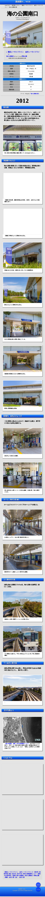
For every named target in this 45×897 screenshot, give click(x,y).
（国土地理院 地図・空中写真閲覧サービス (16, 743)
